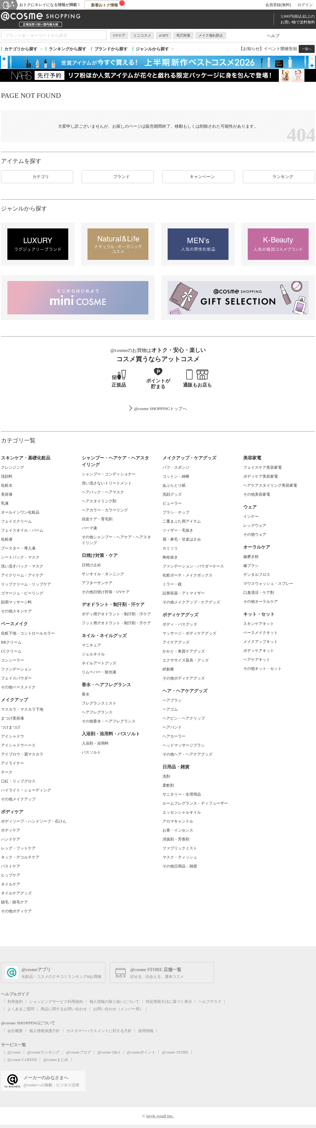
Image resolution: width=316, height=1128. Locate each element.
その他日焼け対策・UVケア (105, 592)
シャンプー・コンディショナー (109, 474)
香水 (85, 694)
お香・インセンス (177, 830)
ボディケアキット (258, 650)
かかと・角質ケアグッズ (183, 651)
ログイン (305, 5)
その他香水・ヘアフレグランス (109, 721)
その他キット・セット (262, 668)
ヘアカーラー (174, 736)
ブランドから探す (111, 49)
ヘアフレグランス (97, 712)
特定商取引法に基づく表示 (169, 1001)
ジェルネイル (93, 654)
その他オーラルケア (260, 601)
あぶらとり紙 (174, 485)
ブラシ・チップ (175, 512)
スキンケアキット (258, 623)
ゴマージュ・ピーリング (22, 593)
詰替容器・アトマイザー (183, 593)
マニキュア (91, 645)
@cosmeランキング (43, 1052)
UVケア (119, 35)
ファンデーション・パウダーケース (193, 566)
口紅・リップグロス (18, 781)
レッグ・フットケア (18, 848)
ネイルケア (10, 884)
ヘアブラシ (172, 700)
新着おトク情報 (108, 3)
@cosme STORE (175, 1052)
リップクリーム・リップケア (26, 584)
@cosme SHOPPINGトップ (158, 408)
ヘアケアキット (256, 659)
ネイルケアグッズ (16, 893)
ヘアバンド (172, 727)
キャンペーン (198, 177)
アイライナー (12, 763)
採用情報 (146, 1031)
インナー (251, 516)
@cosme (14, 1052)
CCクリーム (11, 651)
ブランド (117, 177)
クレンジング (12, 467)
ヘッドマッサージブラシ (183, 745)
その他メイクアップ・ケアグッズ (191, 602)
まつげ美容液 (12, 718)
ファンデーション (16, 669)
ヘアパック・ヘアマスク (103, 492)
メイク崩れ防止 (210, 35)
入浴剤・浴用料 (95, 743)
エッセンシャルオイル (181, 812)
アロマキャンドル (177, 821)
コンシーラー (12, 660)
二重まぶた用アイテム (181, 521)
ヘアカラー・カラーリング (105, 510)
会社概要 (15, 1031)
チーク (6, 772)
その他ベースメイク (18, 687)
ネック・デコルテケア (20, 857)
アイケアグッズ (175, 642)
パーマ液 (89, 528)
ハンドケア (10, 839)
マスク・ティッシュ (179, 857)
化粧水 (6, 485)
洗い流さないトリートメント (107, 483)
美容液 (6, 494)
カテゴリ (37, 177)
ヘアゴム (170, 709)
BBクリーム (11, 642)
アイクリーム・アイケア (22, 575)
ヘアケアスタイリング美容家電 (270, 485)
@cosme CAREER (22, 1059)
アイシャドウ (12, 736)
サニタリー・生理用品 (181, 794)
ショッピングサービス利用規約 (56, 1001)
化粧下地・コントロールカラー (28, 633)
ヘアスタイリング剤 (99, 501)
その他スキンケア (16, 611)
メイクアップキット (260, 641)
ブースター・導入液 (18, 548)
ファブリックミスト (179, 848)
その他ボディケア (16, 911)
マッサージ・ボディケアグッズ (189, 633)
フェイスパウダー (16, 678)
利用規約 (15, 1001)
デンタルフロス (256, 574)
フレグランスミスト (99, 703)
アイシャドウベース (18, 745)
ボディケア (10, 830)
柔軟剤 (168, 785)
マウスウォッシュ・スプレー (268, 583)
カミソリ (170, 548)
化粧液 (6, 539)
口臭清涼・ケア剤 (258, 592)
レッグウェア (254, 525)
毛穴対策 (183, 35)
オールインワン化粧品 (20, 512)
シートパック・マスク (20, 557)
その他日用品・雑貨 (179, 866)
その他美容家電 (256, 494)
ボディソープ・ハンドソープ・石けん (33, 821)
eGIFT (163, 35)
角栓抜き (170, 557)
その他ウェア (254, 534)
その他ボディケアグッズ (183, 678)
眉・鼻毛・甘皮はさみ (181, 539)
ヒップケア (10, 875)
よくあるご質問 (20, 1009)
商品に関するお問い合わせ (64, 1009)
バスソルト (91, 752)
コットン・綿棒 (175, 476)
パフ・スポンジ (175, 467)
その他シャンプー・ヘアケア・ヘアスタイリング (116, 540)
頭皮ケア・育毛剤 (97, 519)
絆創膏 (168, 669)
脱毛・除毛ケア (14, 902)
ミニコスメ (142, 35)
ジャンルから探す (152, 49)
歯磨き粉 (251, 556)
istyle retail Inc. (160, 1116)
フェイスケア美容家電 (262, 467)
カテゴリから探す (20, 49)
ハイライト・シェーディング (26, 790)
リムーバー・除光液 (99, 672)
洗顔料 (6, 476)
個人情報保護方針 (44, 1031)
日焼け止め (91, 565)
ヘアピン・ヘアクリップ (183, 718)
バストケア (10, 866)
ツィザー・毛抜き (177, 530)
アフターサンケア (97, 583)
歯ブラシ (251, 565)
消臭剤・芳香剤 (175, 839)
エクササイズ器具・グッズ (185, 660)
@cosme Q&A (108, 1052)
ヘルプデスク (209, 1001)
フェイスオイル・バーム (22, 530)
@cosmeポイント (141, 1052)
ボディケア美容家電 (260, 476)
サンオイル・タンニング (103, 574)
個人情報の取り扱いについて (114, 1001)
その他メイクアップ (18, 799)
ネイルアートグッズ (99, 663)
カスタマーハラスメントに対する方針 (99, 1031)
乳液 (5, 503)
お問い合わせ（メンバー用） (118, 1009)
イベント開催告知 (280, 48)
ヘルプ (273, 35)
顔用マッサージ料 (16, 602)
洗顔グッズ (172, 494)
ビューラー (172, 503)
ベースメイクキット (260, 632)
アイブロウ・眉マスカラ (22, 754)
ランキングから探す (67, 49)
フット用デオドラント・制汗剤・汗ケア (116, 623)
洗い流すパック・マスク (22, 566)
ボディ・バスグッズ (179, 624)
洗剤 (166, 776)
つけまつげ (10, 727)
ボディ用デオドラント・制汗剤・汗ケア (116, 614)
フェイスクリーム (16, 521)
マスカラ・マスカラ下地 (22, 709)
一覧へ (307, 49)
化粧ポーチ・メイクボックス (187, 575)
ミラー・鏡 (172, 584)
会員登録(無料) (278, 5)
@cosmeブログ (78, 1052)
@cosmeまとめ (55, 1059)
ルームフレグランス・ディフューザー (195, 803)
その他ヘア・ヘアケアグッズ (187, 754)
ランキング (279, 177)
